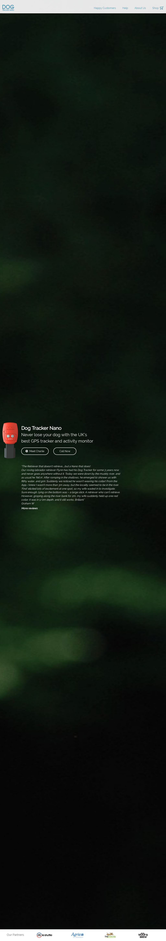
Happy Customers (105, 8)
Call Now (64, 451)
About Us (140, 8)
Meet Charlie (35, 451)
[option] (44, 935)
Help (125, 8)
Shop (155, 8)
